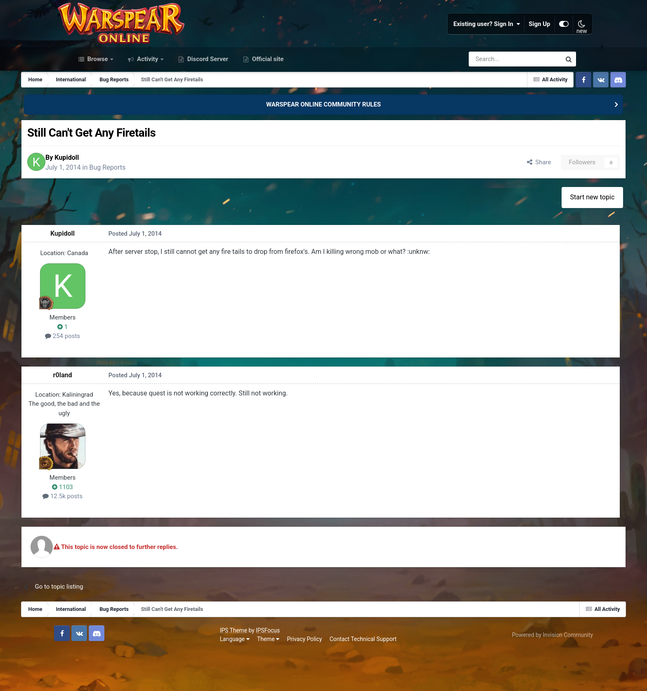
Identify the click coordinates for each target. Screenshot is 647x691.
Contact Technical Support (214, 678)
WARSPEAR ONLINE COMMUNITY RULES (323, 139)
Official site (266, 94)
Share (487, 200)
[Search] (493, 94)
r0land (112, 415)
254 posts (112, 375)
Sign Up (523, 41)
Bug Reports (164, 204)
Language (86, 678)
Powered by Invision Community (535, 673)
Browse (98, 94)
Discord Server (207, 94)
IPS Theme (84, 669)
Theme (119, 678)
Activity (147, 94)
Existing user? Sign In (470, 41)
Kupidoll (123, 195)
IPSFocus (119, 669)
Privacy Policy (155, 678)
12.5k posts (112, 536)
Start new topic (545, 237)
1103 (112, 526)
